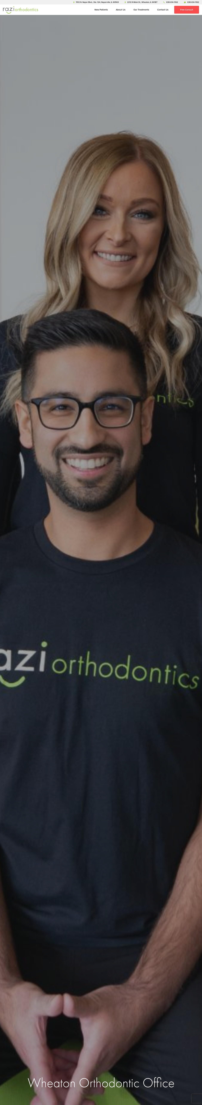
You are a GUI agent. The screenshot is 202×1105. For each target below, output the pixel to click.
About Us (120, 9)
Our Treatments (141, 9)
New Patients (101, 9)
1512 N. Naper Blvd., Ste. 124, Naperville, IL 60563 (96, 2)
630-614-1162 (170, 2)
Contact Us (162, 9)
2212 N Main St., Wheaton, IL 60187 (141, 2)
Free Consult (186, 9)
